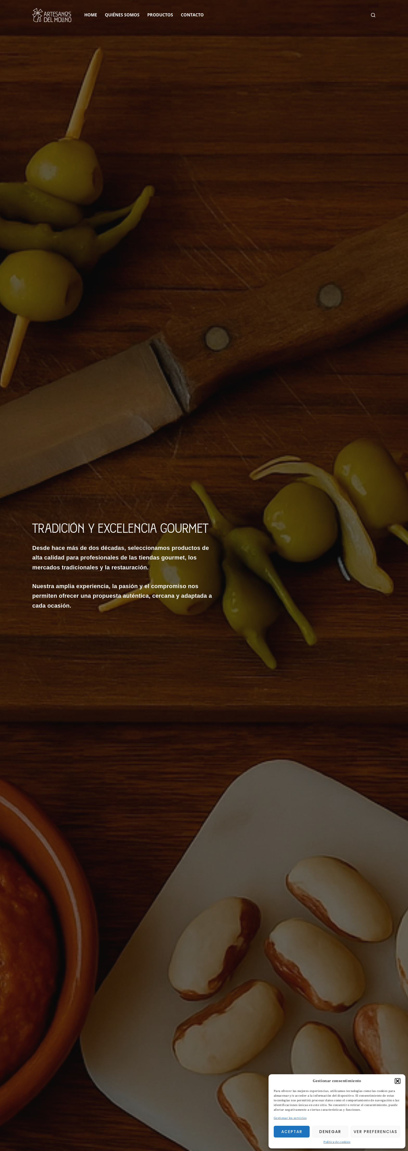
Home (90, 15)
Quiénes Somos (122, 15)
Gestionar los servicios (290, 1118)
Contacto (192, 15)
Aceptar (291, 1131)
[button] (397, 1081)
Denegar (330, 1131)
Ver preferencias (375, 1131)
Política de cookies (336, 1142)
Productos (160, 15)
